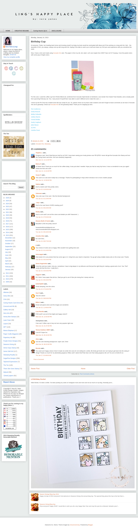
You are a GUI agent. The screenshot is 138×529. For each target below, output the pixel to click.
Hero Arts (6, 313)
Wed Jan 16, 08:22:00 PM (44, 344)
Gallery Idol (7, 310)
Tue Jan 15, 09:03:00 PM (43, 298)
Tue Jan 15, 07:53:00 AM (43, 217)
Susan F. (38, 175)
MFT (4, 327)
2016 (7, 226)
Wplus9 (5, 372)
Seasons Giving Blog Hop (47, 504)
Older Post (131, 368)
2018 (7, 221)
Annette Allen (40, 236)
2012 (7, 273)
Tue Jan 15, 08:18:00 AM (43, 232)
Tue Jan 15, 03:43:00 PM (43, 271)
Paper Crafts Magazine (11, 334)
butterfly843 (40, 284)
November (8, 241)
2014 (7, 232)
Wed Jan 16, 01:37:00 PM (44, 326)
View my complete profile (11, 57)
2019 (7, 218)
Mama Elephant (8, 330)
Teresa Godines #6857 (43, 330)
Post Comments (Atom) (87, 374)
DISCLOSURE (56, 31)
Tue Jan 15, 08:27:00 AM (43, 241)
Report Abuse (9, 382)
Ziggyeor (39, 274)
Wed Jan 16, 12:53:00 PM (44, 316)
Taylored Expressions (10, 361)
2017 (7, 224)
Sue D (38, 293)
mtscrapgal (39, 254)
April (7, 261)
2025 (7, 200)
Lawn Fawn (7, 320)
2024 (7, 203)
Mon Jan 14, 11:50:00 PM (44, 180)
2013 (7, 235)
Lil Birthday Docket (38, 379)
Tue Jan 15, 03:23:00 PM (43, 259)
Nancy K (38, 164)
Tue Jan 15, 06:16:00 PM (43, 280)
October (8, 243)
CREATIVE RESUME (22, 31)
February (8, 267)
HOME (8, 31)
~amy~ (38, 202)
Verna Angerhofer (41, 263)
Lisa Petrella (40, 311)
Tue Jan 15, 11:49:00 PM (43, 307)
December (8, 238)
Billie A (38, 302)
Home (83, 368)
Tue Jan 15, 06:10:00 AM (43, 208)
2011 (7, 276)
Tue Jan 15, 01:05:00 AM (43, 189)
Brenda (38, 348)
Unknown (39, 193)
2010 (7, 279)
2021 (7, 212)
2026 (7, 198)
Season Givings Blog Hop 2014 (49, 494)
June (7, 255)
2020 (7, 215)
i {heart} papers (8, 375)
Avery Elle (6, 296)
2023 (7, 206)
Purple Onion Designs (10, 341)
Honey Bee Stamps (9, 316)
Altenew (6, 292)
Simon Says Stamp (9, 348)
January (8, 269)
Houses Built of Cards (43, 221)
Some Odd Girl (8, 351)
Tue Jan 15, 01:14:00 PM (43, 250)
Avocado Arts (57, 53)
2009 (7, 282)
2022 (7, 209)
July (6, 252)
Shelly (38, 212)
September (9, 246)
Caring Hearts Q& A (40, 31)
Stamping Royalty (9, 355)
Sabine (38, 184)
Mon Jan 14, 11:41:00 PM (44, 171)
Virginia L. (39, 153)
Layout (5, 323)
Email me (13, 54)
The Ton (6, 365)
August (7, 249)
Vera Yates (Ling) (11, 47)
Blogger (90, 525)
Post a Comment (39, 359)
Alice (37, 339)
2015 (7, 229)
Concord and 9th (8, 306)
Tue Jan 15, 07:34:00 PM (43, 289)
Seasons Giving (8, 344)
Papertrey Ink (7, 337)
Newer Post (35, 368)
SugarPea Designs (9, 358)
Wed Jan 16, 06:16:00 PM (44, 335)
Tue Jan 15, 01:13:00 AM (43, 198)
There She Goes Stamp (11, 368)
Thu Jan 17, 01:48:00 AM (43, 355)
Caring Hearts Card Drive (11, 303)
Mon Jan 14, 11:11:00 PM (44, 160)
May (6, 258)
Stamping (47, 144)
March (7, 264)
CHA (5, 299)
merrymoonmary (75, 525)
